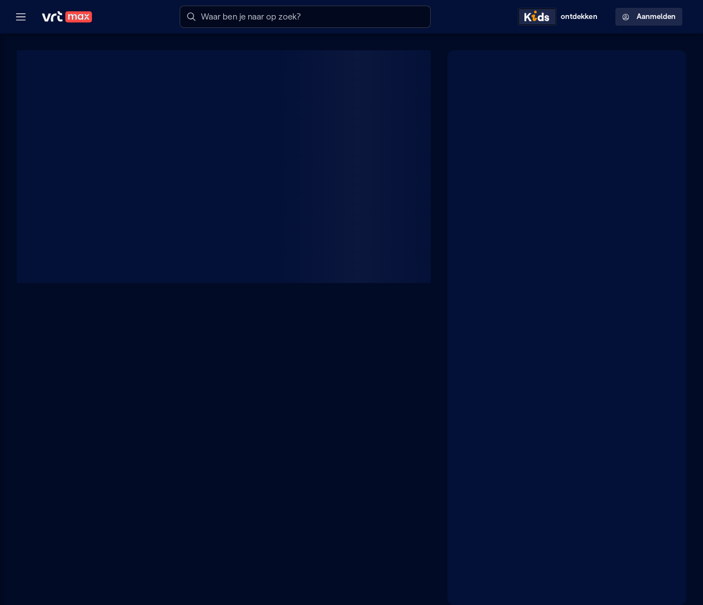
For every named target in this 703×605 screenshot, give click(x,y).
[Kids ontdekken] (560, 17)
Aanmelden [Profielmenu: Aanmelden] (649, 16)
